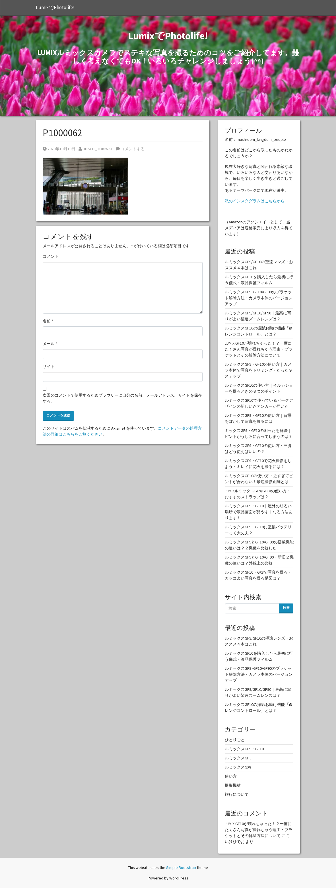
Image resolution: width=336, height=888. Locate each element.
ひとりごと (235, 739)
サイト (49, 366)
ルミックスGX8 (238, 767)
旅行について (237, 794)
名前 (48, 321)
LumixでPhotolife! (55, 7)
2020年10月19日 (59, 148)
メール (50, 343)
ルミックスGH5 (238, 758)
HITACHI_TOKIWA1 (96, 148)
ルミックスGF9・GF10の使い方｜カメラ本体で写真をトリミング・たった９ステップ (258, 370)
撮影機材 (233, 785)
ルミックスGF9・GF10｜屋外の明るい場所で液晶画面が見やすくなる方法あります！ (258, 511)
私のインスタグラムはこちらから (255, 200)
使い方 (231, 776)
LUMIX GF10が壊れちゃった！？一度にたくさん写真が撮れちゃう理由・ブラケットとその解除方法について (258, 349)
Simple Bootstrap (181, 867)
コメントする (130, 148)
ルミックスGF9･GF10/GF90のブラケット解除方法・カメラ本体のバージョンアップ (258, 297)
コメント (51, 256)
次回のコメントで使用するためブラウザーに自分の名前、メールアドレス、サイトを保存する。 (122, 398)
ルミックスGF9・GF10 (244, 748)
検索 (286, 607)
